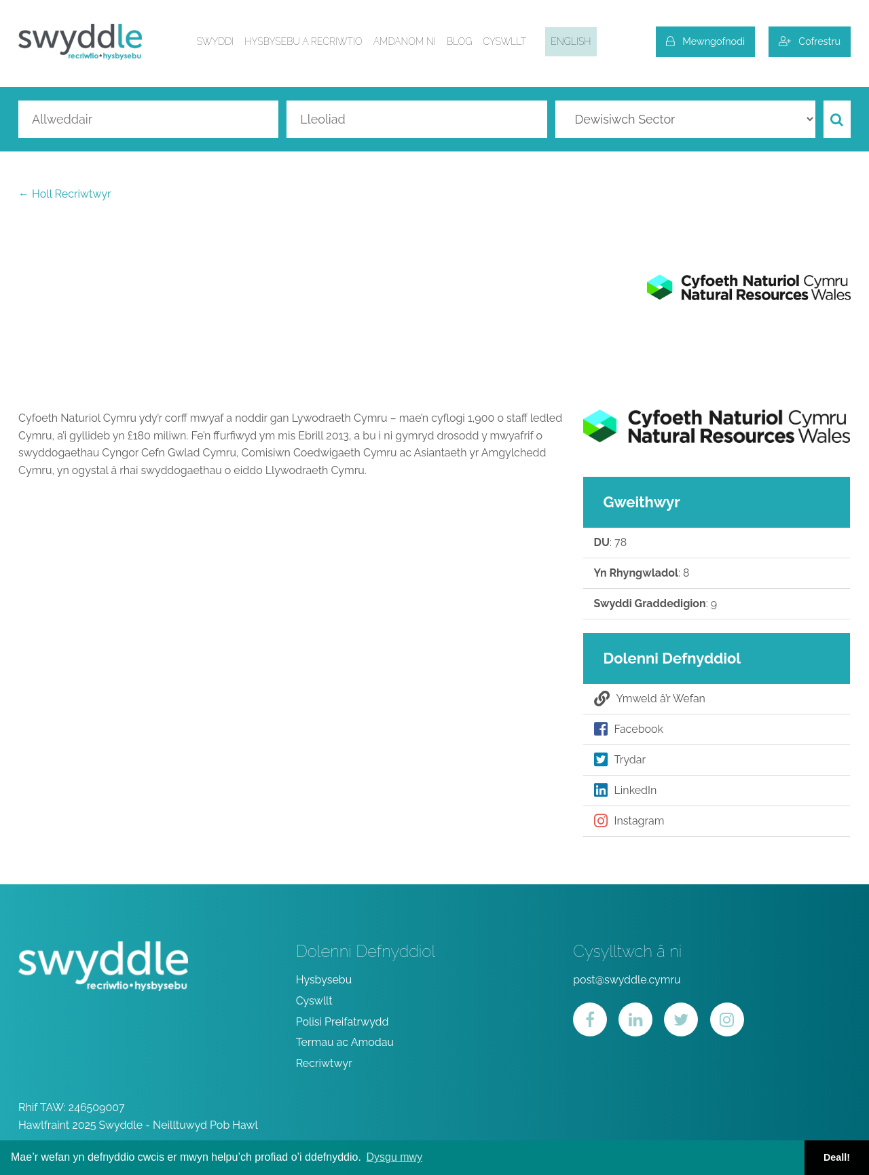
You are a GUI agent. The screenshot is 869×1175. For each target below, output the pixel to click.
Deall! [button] (837, 1157)
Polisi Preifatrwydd (342, 1021)
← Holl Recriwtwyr (64, 193)
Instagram (629, 821)
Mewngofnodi (705, 41)
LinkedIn (625, 790)
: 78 (610, 543)
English (571, 41)
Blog (459, 41)
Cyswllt (504, 41)
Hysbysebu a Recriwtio (303, 41)
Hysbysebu (324, 979)
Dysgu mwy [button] (394, 1157)
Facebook (629, 729)
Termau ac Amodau (345, 1042)
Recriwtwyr (324, 1063)
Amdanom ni (404, 41)
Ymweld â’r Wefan (649, 699)
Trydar (620, 760)
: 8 (642, 573)
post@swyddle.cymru (626, 979)
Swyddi (215, 41)
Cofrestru (809, 41)
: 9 (656, 604)
